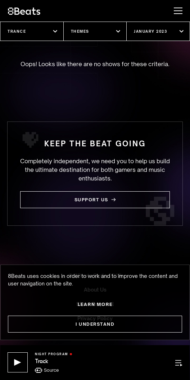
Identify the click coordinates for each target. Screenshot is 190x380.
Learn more (95, 304)
